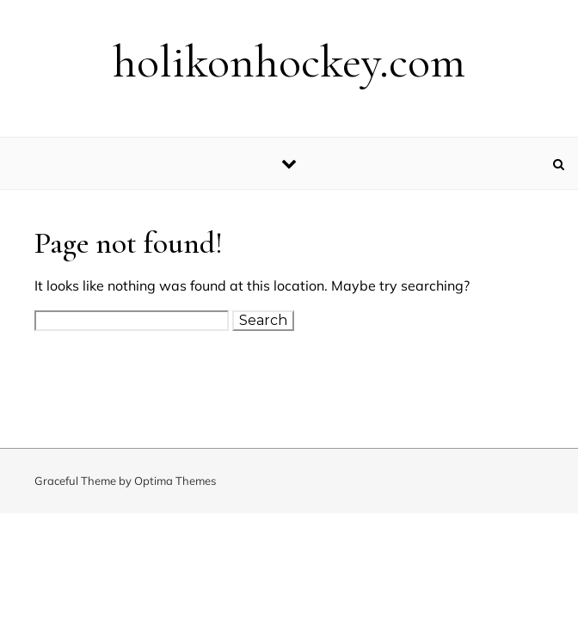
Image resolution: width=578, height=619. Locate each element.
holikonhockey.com (289, 61)
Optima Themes (175, 480)
